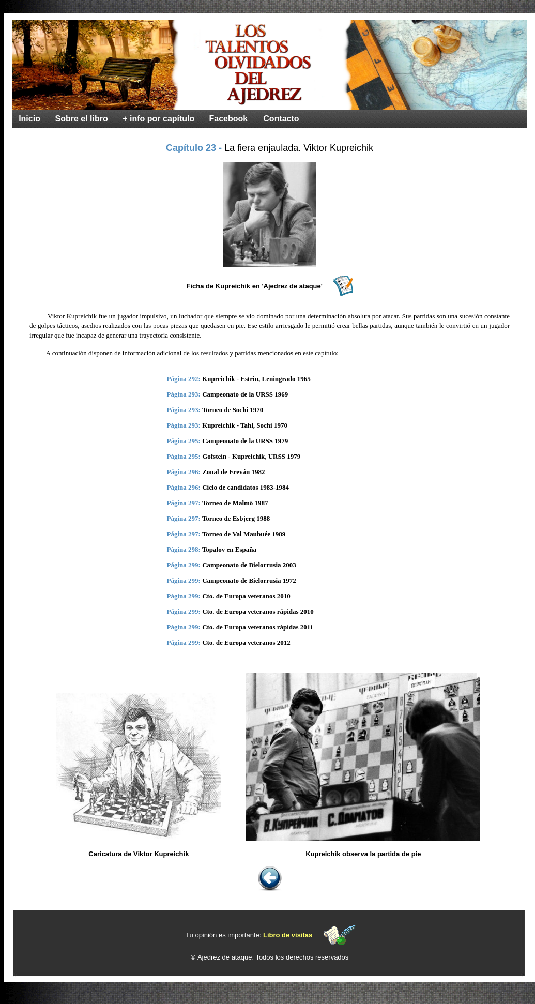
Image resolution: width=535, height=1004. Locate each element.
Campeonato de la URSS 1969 (245, 394)
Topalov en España (229, 549)
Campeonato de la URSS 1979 (245, 441)
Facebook (228, 118)
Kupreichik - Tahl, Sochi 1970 (244, 425)
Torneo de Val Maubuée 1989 (243, 534)
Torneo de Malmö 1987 (235, 503)
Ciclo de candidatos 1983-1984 (245, 487)
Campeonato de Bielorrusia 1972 (249, 580)
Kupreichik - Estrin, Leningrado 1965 (256, 379)
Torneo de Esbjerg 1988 (236, 518)
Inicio (29, 118)
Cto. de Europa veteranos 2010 (246, 596)
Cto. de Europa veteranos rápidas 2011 (257, 627)
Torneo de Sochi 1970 (232, 410)
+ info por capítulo (158, 118)
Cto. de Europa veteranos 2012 (246, 642)
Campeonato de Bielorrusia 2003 (249, 565)
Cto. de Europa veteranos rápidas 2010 (258, 611)
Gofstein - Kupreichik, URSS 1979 (251, 456)
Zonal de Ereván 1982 (233, 472)
